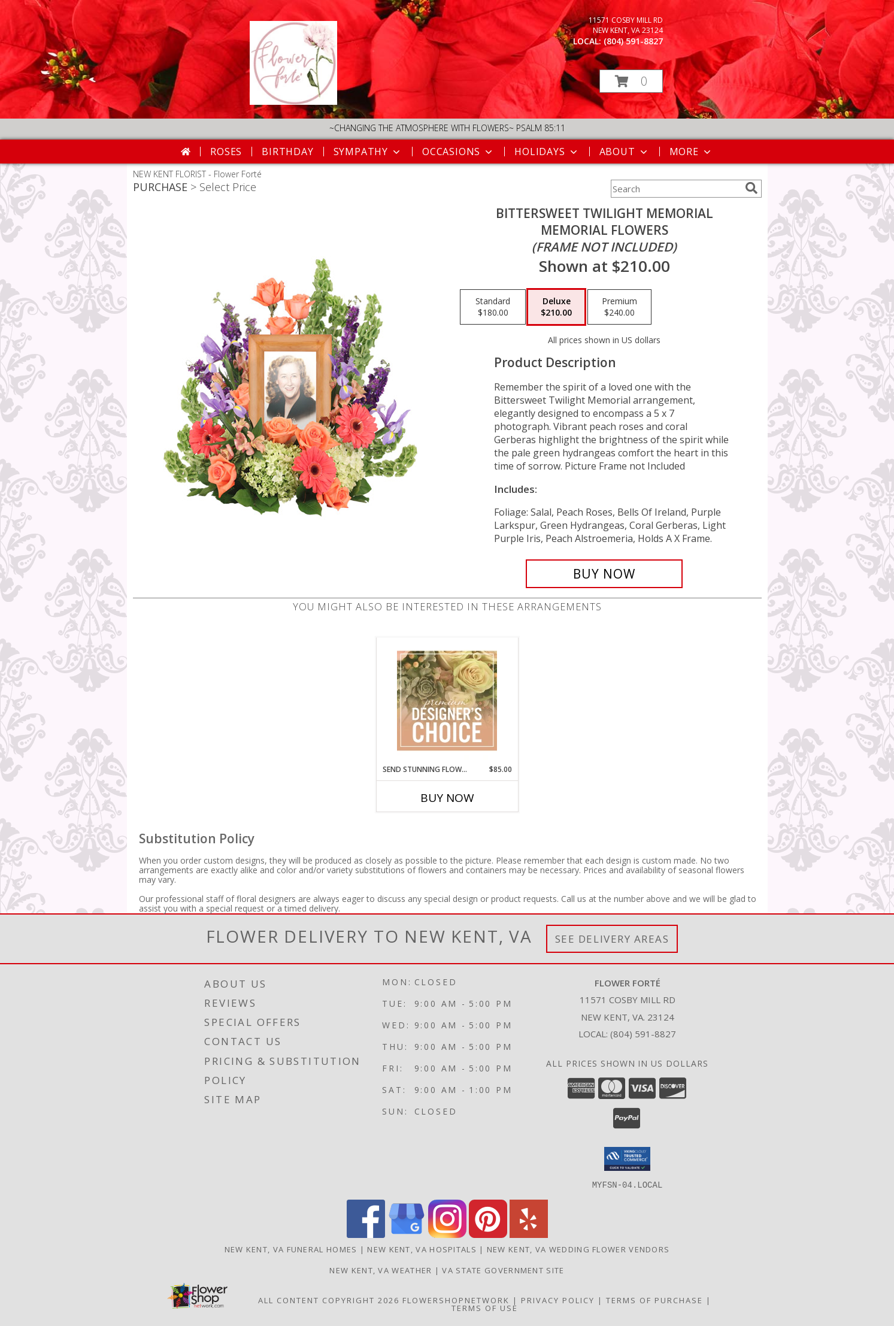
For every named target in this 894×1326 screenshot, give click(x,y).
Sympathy (368, 151)
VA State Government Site (503, 1269)
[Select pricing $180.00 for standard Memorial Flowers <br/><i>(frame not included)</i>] (492, 307)
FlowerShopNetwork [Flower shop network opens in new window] (456, 1299)
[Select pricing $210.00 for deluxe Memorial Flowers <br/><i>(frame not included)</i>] (556, 307)
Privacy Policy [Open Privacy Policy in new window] (558, 1299)
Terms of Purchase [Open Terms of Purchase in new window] (654, 1299)
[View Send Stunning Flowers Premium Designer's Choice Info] (447, 700)
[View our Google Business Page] (406, 1234)
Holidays (546, 151)
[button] (631, 81)
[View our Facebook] (366, 1234)
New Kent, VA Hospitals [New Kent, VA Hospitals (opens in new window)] (422, 1248)
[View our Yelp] (529, 1234)
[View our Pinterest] (488, 1234)
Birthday (287, 151)
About (624, 151)
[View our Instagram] (447, 1234)
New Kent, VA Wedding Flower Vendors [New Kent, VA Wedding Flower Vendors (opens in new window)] (578, 1248)
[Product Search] (675, 188)
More (691, 151)
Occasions (458, 151)
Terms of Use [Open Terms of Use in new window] (484, 1307)
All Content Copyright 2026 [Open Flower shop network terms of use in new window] (328, 1299)
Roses (226, 151)
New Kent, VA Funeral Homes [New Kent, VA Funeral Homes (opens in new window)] (291, 1248)
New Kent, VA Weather (380, 1269)
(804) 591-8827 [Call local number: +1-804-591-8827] (633, 41)
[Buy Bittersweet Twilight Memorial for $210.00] (604, 573)
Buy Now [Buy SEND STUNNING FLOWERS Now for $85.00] (447, 798)
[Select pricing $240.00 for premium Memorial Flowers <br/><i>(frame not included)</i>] (619, 307)
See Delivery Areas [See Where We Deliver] (612, 939)
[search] (751, 188)
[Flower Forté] (293, 101)
